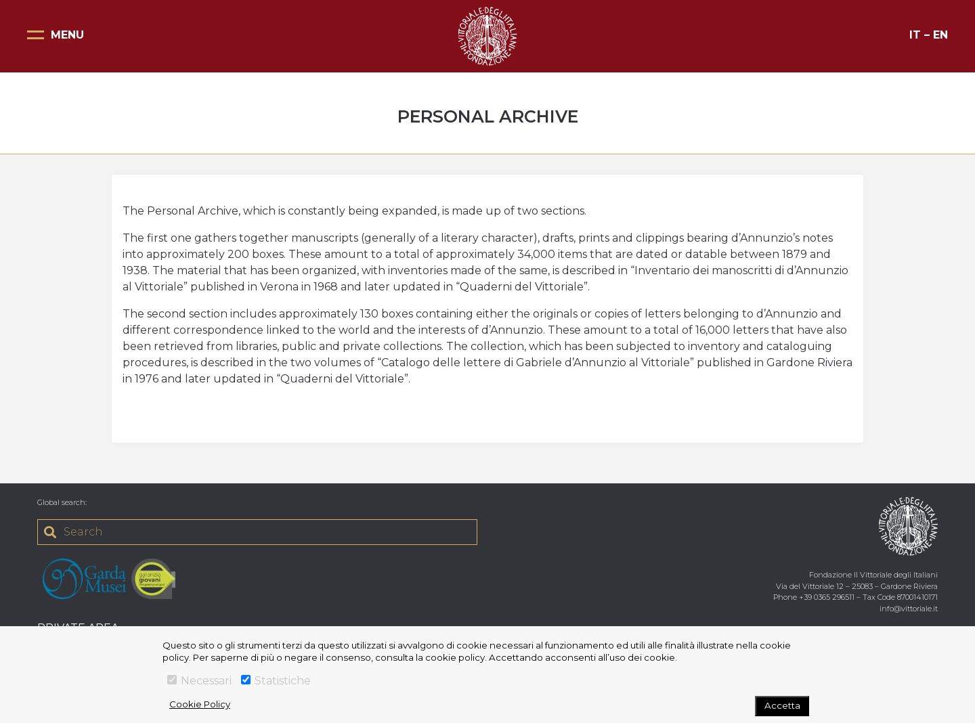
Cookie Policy (199, 704)
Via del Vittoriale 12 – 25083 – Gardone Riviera (857, 586)
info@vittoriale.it (909, 608)
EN (940, 34)
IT (915, 34)
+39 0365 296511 (826, 597)
